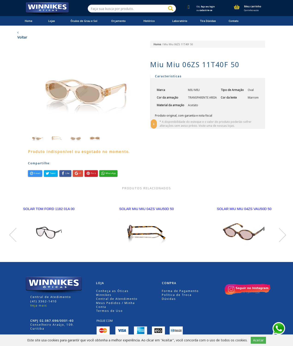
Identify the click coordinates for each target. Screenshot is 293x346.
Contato (234, 21)
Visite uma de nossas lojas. (217, 126)
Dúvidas (169, 299)
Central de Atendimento (117, 299)
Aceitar (258, 340)
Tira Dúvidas (208, 21)
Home (28, 21)
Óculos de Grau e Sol (83, 21)
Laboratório (179, 21)
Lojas (51, 21)
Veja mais (38, 305)
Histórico (149, 21)
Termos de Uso (109, 311)
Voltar (22, 35)
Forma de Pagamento (180, 291)
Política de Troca (177, 295)
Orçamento (118, 21)
